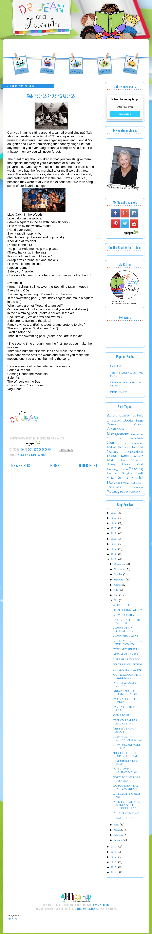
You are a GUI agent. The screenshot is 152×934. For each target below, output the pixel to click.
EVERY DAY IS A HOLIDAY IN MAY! (125, 771)
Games (112, 452)
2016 (114, 847)
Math (111, 460)
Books (128, 421)
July (116, 590)
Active (112, 416)
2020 (114, 544)
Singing (33, 454)
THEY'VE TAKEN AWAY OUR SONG (126, 375)
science (135, 492)
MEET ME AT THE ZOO (126, 660)
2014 (114, 857)
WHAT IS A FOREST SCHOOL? (124, 685)
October (118, 575)
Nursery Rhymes (119, 465)
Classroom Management (118, 432)
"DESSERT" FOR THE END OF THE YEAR (125, 755)
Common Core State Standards (125, 437)
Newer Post (21, 465)
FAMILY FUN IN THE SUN (125, 709)
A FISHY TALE (121, 605)
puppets (125, 492)
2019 (114, 550)
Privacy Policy (101, 906)
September (120, 580)
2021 (114, 539)
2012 (114, 868)
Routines (112, 474)
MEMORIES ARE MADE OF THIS (126, 747)
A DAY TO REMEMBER (126, 615)
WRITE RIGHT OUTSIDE (127, 665)
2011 (114, 873)
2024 (114, 524)
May (116, 601)
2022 (114, 534)
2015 (114, 852)
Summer (42, 454)
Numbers (137, 461)
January (118, 841)
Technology (136, 483)
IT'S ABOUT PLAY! (123, 819)
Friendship (22, 454)
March (117, 830)
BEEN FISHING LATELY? (127, 610)
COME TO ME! (121, 716)
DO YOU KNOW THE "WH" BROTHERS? (125, 788)
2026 (114, 513)
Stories (125, 483)
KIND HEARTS (118, 393)
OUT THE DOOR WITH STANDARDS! (127, 677)
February (119, 835)
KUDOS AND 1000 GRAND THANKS (125, 693)
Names (123, 461)
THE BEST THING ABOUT (123, 731)
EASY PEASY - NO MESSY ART (127, 796)
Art (134, 416)
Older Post (88, 465)
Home (55, 465)
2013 (114, 863)
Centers (111, 425)
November (120, 570)
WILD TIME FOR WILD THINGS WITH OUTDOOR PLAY (126, 806)
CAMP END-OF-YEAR (125, 637)
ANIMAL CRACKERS (125, 655)
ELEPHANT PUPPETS (126, 650)
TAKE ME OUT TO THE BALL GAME (126, 622)
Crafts (112, 443)
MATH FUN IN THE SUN (127, 670)
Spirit (118, 483)
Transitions (114, 487)
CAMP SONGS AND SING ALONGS (124, 630)
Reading (136, 469)
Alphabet (124, 416)
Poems (124, 470)
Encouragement (133, 444)
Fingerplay (129, 447)
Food (139, 448)
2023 (114, 529)
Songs (123, 478)
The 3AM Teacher (86, 909)
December (120, 564)
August (118, 585)
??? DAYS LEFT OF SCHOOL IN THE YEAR (128, 739)
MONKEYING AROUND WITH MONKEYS (127, 643)
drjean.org (12, 919)
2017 (114, 560)
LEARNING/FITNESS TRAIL (125, 763)
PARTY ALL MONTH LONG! (125, 701)
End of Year (114, 448)
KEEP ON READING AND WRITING (125, 723)
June (116, 596)
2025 (114, 518)
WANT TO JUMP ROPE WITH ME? (126, 780)
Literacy (138, 456)
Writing (113, 492)
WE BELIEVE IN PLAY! (126, 814)
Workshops (137, 487)
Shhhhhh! (115, 366)
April (117, 825)
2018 (114, 555)
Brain (139, 421)
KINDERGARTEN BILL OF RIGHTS (125, 385)
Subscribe (125, 114)
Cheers (138, 425)
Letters (125, 456)
